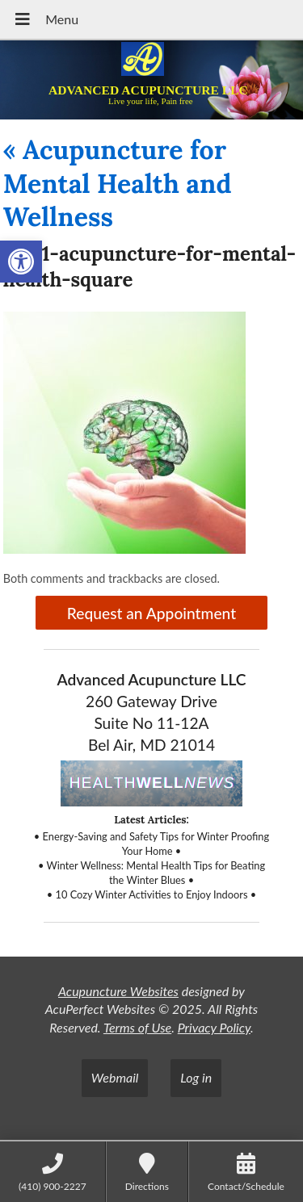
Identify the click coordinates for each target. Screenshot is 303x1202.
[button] (21, 262)
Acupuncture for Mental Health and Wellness (117, 183)
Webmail (115, 1077)
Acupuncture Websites (118, 991)
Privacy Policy (214, 1027)
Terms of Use (137, 1027)
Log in (196, 1077)
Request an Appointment (151, 613)
